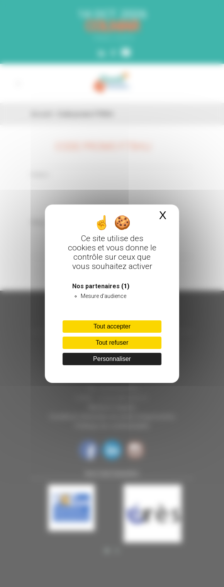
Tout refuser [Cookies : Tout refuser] (112, 342)
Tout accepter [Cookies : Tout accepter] (112, 326)
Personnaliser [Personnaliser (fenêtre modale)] (112, 359)
